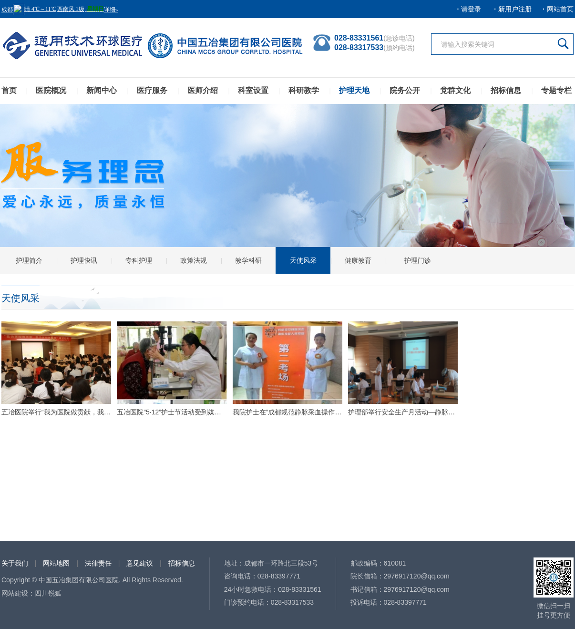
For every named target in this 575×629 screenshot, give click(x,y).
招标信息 (506, 90)
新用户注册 (515, 9)
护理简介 (29, 260)
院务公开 (405, 90)
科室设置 (253, 90)
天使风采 (303, 260)
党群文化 (455, 90)
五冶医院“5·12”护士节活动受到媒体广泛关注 (171, 412)
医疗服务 (152, 90)
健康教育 (358, 260)
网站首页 (560, 9)
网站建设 (14, 593)
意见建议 (139, 563)
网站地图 (56, 563)
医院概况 (51, 90)
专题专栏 (556, 90)
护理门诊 (417, 260)
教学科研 (248, 260)
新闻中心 (101, 90)
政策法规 (193, 260)
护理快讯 (84, 260)
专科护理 (138, 260)
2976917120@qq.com (417, 576)
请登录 (471, 9)
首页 (9, 90)
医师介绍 (202, 90)
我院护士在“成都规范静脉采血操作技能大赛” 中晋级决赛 (287, 412)
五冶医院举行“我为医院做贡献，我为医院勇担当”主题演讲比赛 (56, 412)
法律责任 (98, 563)
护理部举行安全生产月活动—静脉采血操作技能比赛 (403, 412)
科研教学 (303, 90)
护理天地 (354, 90)
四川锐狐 (48, 593)
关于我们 (14, 563)
